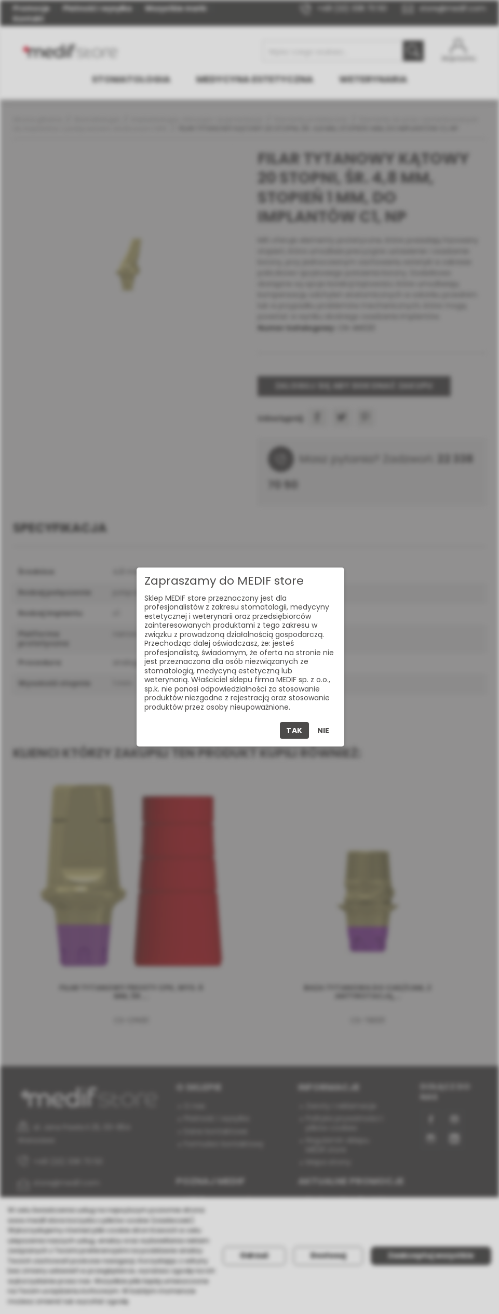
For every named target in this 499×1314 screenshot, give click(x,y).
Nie (323, 730)
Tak (294, 730)
